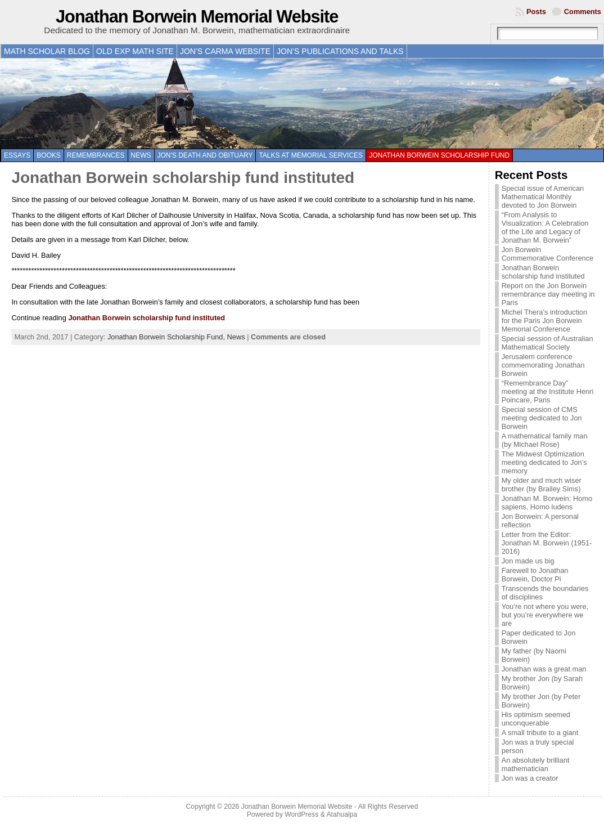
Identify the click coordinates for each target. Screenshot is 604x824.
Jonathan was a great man (544, 669)
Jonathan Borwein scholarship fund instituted (182, 177)
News (141, 155)
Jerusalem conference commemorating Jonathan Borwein (543, 365)
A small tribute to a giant (540, 732)
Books (49, 155)
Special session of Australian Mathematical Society (547, 342)
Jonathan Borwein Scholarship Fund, (167, 337)
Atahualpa (341, 814)
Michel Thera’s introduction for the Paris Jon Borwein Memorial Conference (544, 320)
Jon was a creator (530, 778)
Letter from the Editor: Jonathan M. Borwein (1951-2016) (547, 543)
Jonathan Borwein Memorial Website (197, 16)
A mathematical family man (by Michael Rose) (545, 440)
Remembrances (96, 155)
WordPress (301, 814)
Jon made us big (528, 561)
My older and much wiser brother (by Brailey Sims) (542, 484)
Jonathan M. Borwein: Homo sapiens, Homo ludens (547, 502)
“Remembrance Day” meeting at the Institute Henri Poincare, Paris (548, 391)
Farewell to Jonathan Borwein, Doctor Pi (535, 574)
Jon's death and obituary (205, 155)
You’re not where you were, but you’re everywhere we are (545, 615)
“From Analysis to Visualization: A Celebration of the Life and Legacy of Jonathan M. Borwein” (545, 227)
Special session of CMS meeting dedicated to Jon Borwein (542, 418)
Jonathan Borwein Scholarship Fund (439, 155)
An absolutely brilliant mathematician (536, 764)
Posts (536, 11)
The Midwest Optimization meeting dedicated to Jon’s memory (544, 462)
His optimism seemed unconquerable (536, 718)
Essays (17, 155)
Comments (582, 11)
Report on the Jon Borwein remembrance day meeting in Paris (548, 294)
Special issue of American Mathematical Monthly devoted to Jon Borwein (543, 196)
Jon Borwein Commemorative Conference (548, 253)
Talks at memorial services (311, 155)
